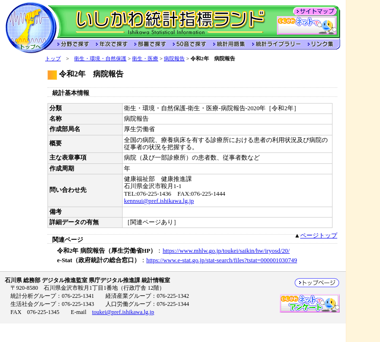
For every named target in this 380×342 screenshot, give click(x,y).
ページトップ (318, 235)
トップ (53, 58)
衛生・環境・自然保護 (100, 58)
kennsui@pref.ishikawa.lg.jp (159, 201)
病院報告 (174, 58)
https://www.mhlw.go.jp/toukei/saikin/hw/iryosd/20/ (225, 250)
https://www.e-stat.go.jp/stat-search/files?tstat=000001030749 (221, 260)
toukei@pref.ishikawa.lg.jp (123, 312)
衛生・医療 (145, 58)
